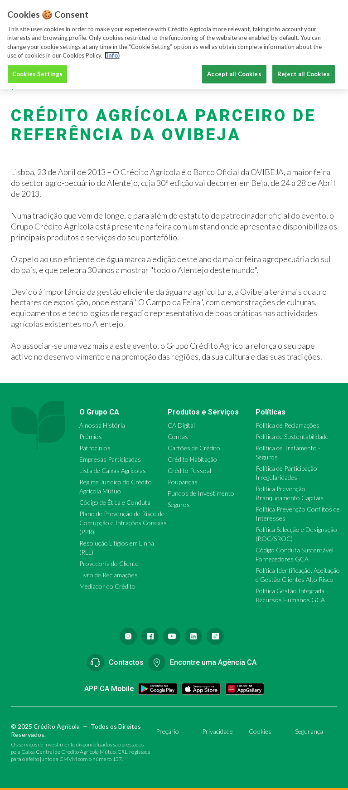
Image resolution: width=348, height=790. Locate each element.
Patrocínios (95, 448)
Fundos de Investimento (201, 493)
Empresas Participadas (110, 459)
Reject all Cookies (303, 70)
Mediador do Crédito (107, 586)
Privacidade (217, 731)
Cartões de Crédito (194, 448)
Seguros (179, 504)
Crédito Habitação (192, 459)
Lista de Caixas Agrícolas (112, 470)
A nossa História (102, 425)
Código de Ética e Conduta (114, 502)
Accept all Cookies (234, 70)
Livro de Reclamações (108, 575)
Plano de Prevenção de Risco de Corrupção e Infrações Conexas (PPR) (123, 523)
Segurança (309, 731)
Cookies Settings (37, 70)
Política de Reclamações (287, 425)
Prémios (90, 436)
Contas (178, 436)
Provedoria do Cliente (109, 563)
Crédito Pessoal (189, 470)
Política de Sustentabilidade (292, 436)
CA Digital (181, 425)
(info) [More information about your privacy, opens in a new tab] (112, 51)
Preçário (167, 731)
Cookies (260, 731)
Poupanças (183, 482)
